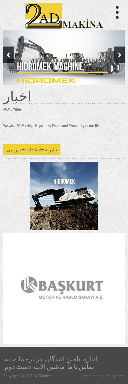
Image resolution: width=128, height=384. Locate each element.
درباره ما (30, 359)
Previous (8, 55)
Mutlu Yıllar (12, 109)
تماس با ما (80, 366)
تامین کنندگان (62, 359)
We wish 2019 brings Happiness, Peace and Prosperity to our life (51, 125)
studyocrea (115, 375)
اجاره (90, 359)
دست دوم (18, 366)
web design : (94, 375)
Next (119, 55)
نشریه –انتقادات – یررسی (32, 149)
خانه (10, 359)
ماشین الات (49, 366)
